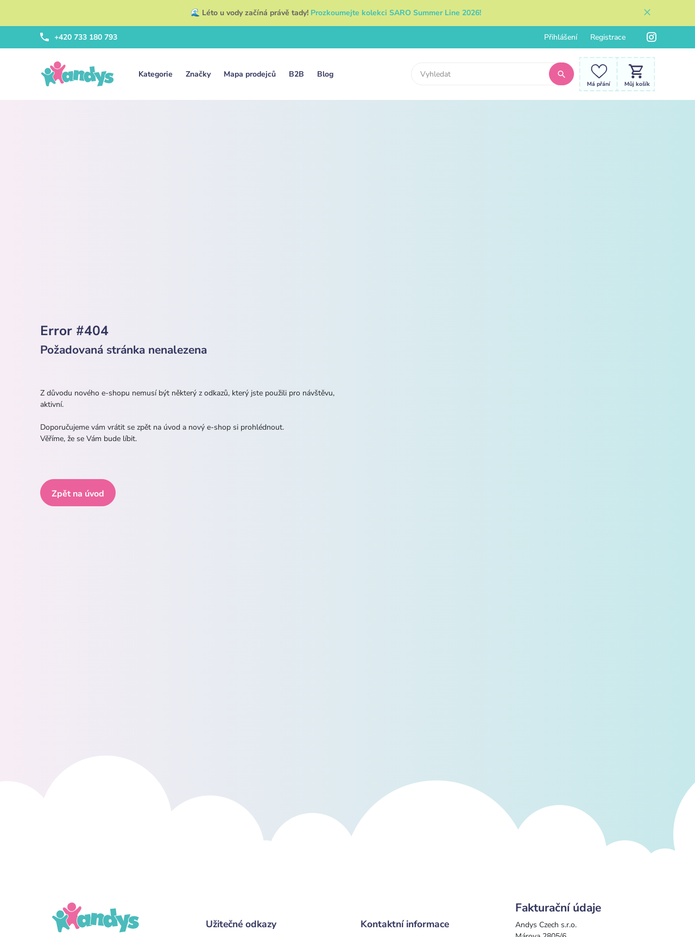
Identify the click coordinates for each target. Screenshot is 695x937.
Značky (198, 74)
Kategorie (155, 74)
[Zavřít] (647, 13)
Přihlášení (560, 37)
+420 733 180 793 (78, 37)
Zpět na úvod (78, 494)
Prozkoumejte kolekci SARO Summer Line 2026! (396, 13)
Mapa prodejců (250, 74)
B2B (296, 74)
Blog (325, 74)
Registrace (608, 37)
